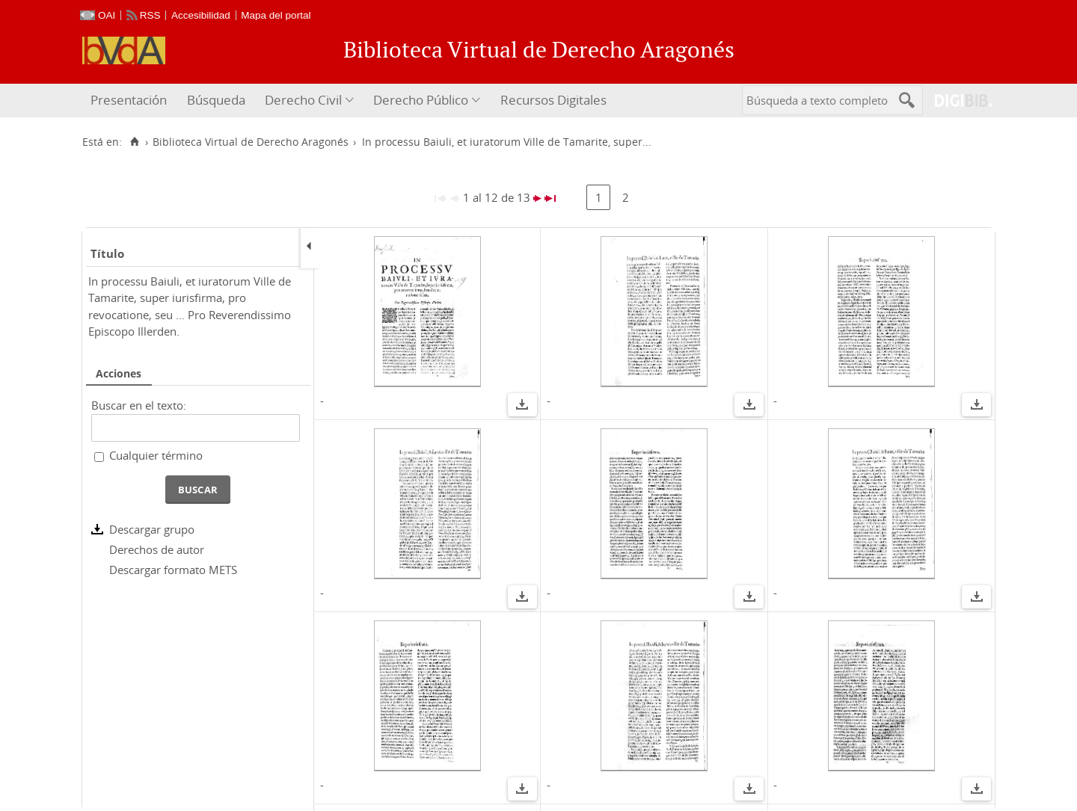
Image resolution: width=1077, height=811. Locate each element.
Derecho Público (420, 99)
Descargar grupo (151, 529)
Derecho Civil (303, 99)
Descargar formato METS (173, 569)
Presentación (128, 99)
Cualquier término (156, 455)
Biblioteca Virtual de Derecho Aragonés (251, 142)
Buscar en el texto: (138, 405)
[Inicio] (134, 142)
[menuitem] (131, 100)
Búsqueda (216, 99)
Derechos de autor (156, 549)
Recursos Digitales (553, 99)
